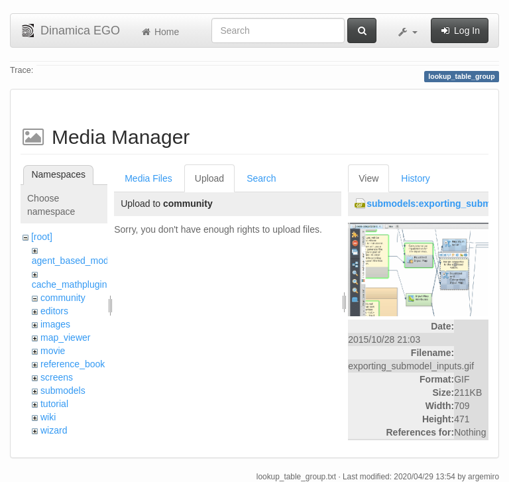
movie (52, 350)
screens (56, 377)
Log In (459, 30)
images (55, 324)
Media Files (148, 178)
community (62, 297)
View (368, 178)
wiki (48, 417)
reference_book (72, 364)
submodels (62, 390)
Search (261, 178)
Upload (209, 178)
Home (159, 32)
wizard (53, 430)
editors (54, 311)
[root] (41, 236)
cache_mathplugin (69, 284)
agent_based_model (74, 260)
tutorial (54, 403)
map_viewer (65, 337)
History (415, 178)
